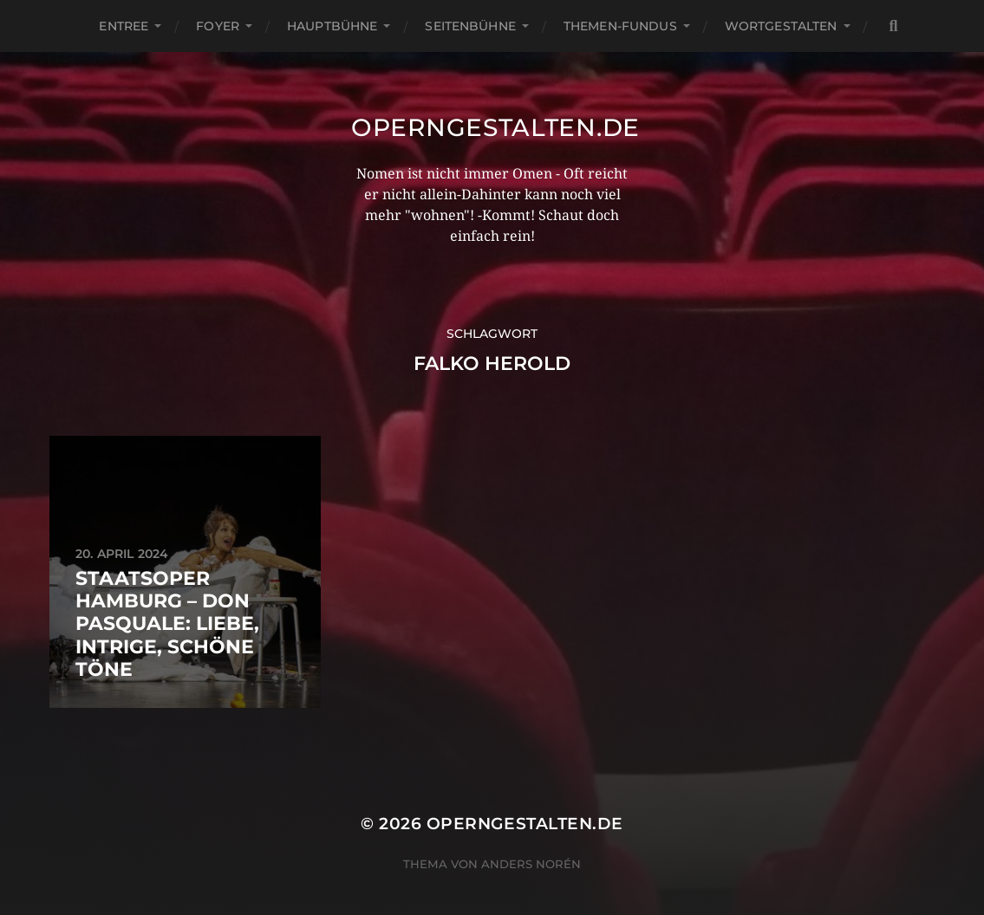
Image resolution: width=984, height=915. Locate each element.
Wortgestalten (781, 26)
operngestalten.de (495, 127)
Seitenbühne (470, 26)
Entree (123, 26)
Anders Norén (531, 864)
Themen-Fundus (620, 26)
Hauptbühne (332, 26)
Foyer (217, 26)
